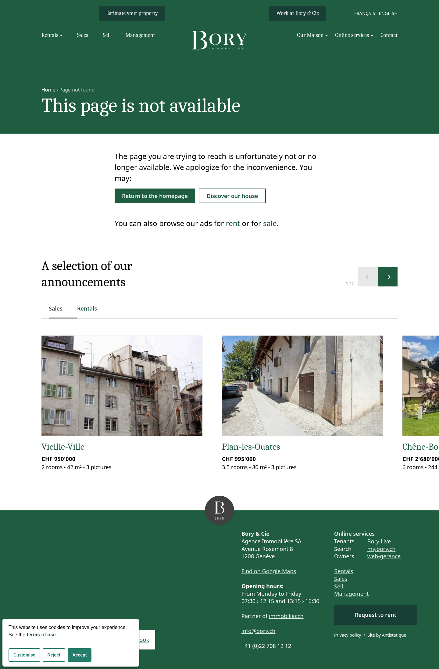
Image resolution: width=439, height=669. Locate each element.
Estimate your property (132, 13)
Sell (338, 586)
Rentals (343, 571)
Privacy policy (347, 635)
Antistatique (394, 635)
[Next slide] (388, 276)
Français (364, 13)
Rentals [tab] (87, 308)
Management (351, 593)
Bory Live (379, 541)
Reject (54, 655)
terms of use (41, 634)
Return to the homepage (155, 196)
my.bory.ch (381, 548)
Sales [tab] (59, 311)
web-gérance (384, 556)
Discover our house (232, 196)
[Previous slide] (368, 276)
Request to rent (375, 614)
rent (233, 223)
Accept (80, 655)
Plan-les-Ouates (251, 446)
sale (270, 223)
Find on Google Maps (268, 571)
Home (48, 90)
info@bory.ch (258, 631)
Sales (340, 578)
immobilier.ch (286, 616)
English (388, 13)
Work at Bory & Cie (297, 13)
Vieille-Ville (62, 446)
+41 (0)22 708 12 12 (266, 645)
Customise (24, 655)
